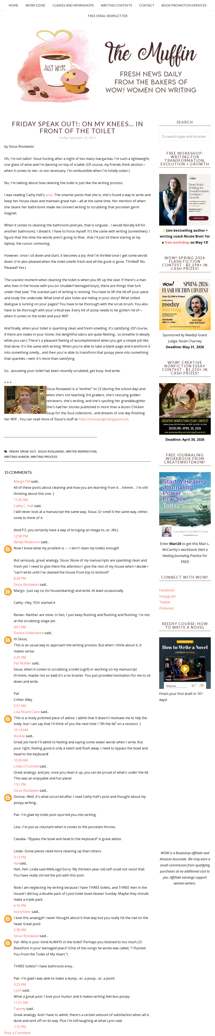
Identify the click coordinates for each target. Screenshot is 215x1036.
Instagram (167, 596)
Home (13, 5)
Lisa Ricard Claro (27, 711)
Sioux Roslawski (51, 451)
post (49, 195)
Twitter (165, 602)
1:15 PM (20, 1026)
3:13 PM (20, 857)
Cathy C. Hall (23, 505)
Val (16, 863)
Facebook (166, 590)
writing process (44, 457)
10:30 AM (21, 760)
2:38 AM (20, 929)
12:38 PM (21, 536)
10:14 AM (21, 730)
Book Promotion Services (184, 5)
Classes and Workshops (73, 5)
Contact (146, 5)
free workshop (177, 242)
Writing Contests (116, 5)
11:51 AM (21, 1002)
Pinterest (166, 608)
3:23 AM (20, 984)
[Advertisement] (185, 776)
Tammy (19, 1008)
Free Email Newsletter (107, 16)
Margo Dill (22, 481)
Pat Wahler (22, 663)
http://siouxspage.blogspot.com (104, 419)
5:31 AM (20, 705)
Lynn (17, 990)
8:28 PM (20, 578)
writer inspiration (81, 451)
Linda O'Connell (26, 766)
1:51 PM (20, 784)
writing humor (16, 457)
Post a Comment (17, 1033)
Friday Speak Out (22, 451)
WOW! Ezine (35, 5)
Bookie (19, 736)
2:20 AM (20, 657)
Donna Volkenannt (29, 633)
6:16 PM (20, 905)
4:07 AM (20, 627)
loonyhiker (22, 911)
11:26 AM (21, 499)
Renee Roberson (27, 542)
